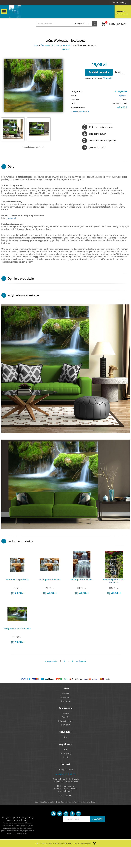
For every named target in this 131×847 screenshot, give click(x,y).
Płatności (65, 717)
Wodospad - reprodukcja (17, 580)
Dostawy (65, 714)
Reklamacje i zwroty (66, 721)
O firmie (65, 694)
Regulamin (65, 725)
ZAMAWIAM (97, 819)
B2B (65, 750)
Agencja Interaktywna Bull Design (85, 802)
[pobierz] (11, 218)
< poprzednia (51, 661)
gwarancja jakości (93, 148)
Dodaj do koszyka (99, 72)
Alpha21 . (122, 96)
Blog (65, 737)
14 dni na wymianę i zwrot (97, 127)
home (36, 45)
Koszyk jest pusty (113, 24)
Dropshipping (65, 754)
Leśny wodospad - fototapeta (17, 629)
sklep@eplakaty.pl (65, 770)
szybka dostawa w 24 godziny (99, 141)
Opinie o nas (66, 701)
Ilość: (117, 72)
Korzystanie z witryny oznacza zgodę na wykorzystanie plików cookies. (63, 844)
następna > (81, 661)
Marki (65, 757)
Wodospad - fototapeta (49, 580)
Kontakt (65, 764)
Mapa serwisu (65, 697)
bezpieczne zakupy (94, 134)
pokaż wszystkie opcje (80, 111)
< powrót (65, 49)
